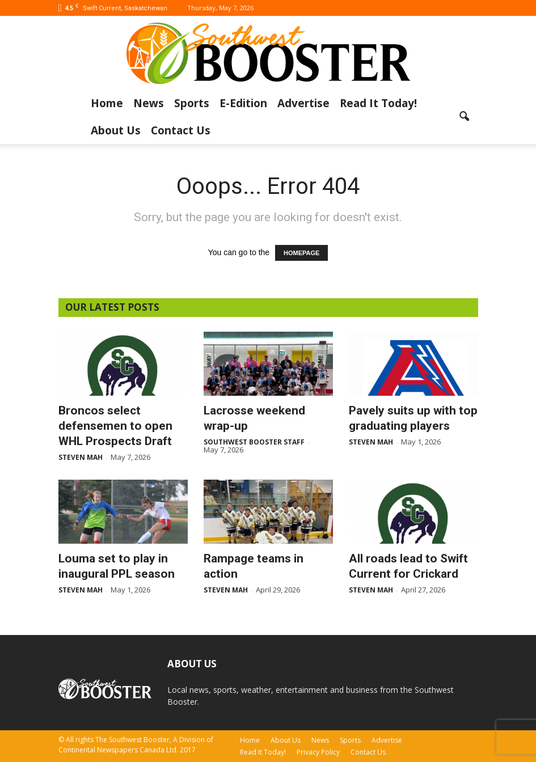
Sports (191, 103)
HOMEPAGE (301, 252)
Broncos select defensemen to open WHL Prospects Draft (115, 426)
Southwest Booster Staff (254, 442)
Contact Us (180, 130)
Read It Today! (378, 103)
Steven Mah (80, 457)
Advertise (303, 103)
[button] (464, 116)
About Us (116, 130)
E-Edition (243, 103)
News (148, 103)
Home (107, 103)
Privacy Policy (318, 752)
